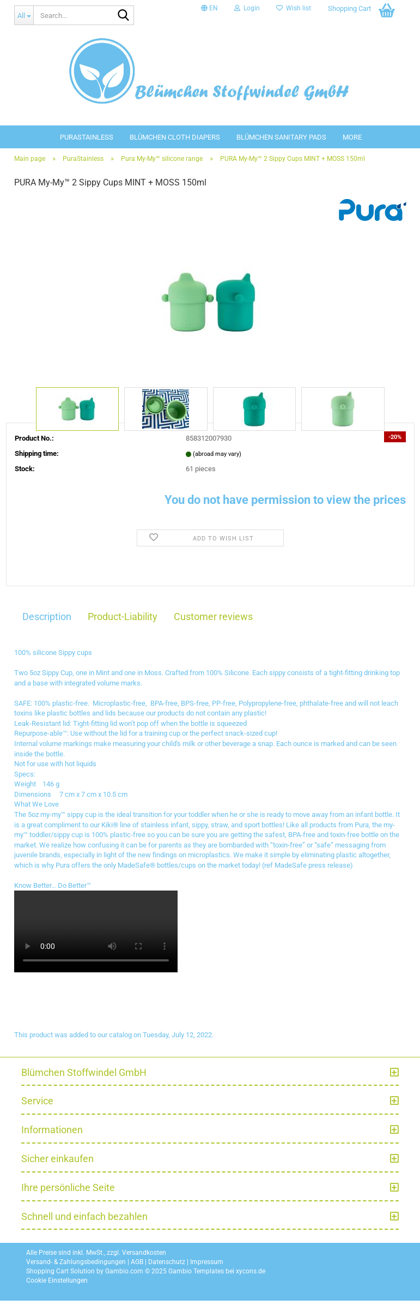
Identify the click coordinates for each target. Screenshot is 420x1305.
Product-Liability (122, 621)
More (352, 137)
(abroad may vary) (217, 458)
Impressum (206, 1267)
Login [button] (247, 8)
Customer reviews (213, 621)
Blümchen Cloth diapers (175, 137)
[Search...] (23, 15)
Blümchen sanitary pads (281, 137)
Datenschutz (166, 1267)
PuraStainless (86, 137)
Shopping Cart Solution (60, 1276)
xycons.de (250, 1276)
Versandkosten (144, 1257)
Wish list (293, 8)
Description (46, 621)
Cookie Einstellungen (57, 1285)
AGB (137, 1267)
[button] (209, 8)
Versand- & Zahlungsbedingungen (76, 1267)
